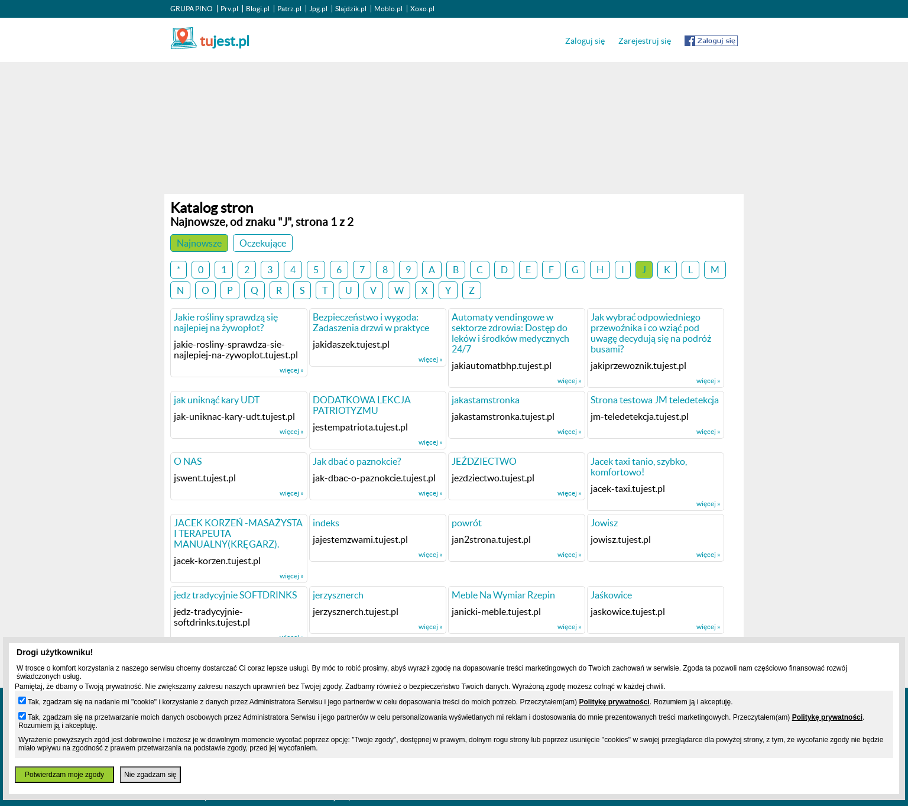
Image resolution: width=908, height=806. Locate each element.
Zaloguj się (585, 41)
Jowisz (604, 522)
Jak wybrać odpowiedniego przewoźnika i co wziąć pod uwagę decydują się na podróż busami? (651, 333)
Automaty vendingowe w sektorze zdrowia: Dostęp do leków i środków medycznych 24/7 (510, 333)
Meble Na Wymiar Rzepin (503, 595)
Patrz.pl (289, 8)
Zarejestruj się (644, 41)
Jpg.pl (318, 8)
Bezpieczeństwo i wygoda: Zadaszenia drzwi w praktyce (371, 322)
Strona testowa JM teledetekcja (655, 399)
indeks (326, 522)
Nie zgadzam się (150, 775)
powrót (467, 522)
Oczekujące (262, 243)
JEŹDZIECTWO (484, 461)
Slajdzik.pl (351, 8)
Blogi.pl (258, 8)
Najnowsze (199, 243)
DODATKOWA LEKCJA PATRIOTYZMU (362, 405)
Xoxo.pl (422, 8)
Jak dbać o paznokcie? (357, 461)
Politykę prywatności (614, 702)
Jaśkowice (611, 595)
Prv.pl (229, 8)
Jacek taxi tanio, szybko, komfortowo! (639, 466)
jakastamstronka (486, 399)
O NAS (188, 461)
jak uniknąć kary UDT (217, 399)
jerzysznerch (338, 595)
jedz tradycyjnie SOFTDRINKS (235, 595)
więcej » (292, 370)
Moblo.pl (388, 8)
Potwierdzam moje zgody (64, 775)
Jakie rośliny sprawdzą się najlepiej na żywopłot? (226, 322)
